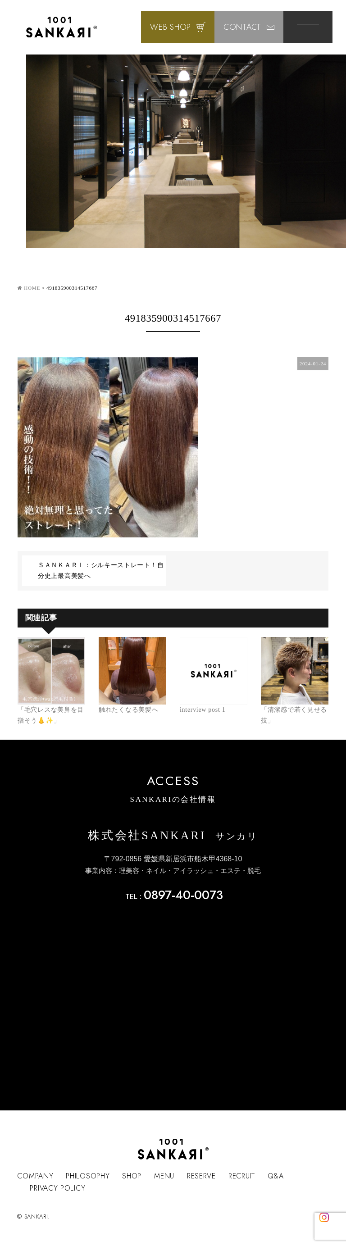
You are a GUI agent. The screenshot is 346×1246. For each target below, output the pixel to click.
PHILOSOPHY (87, 1176)
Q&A (276, 1176)
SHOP (131, 1176)
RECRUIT (241, 1176)
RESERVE (201, 1176)
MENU (164, 1176)
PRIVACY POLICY (57, 1188)
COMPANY (35, 1176)
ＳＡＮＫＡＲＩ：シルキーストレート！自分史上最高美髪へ (101, 570)
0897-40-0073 (183, 895)
